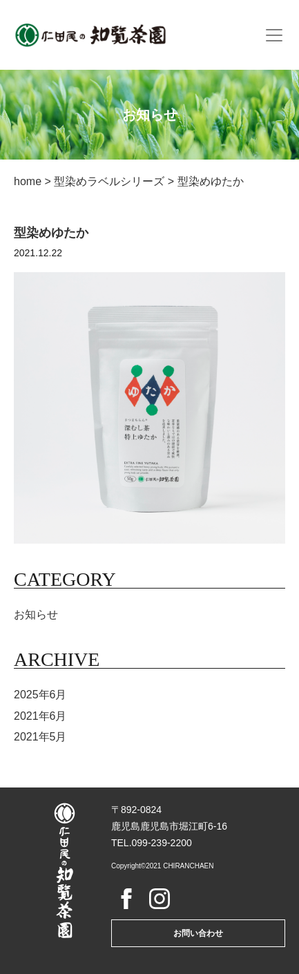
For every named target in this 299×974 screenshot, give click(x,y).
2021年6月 (40, 716)
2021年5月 (40, 737)
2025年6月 (40, 694)
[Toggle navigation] (274, 35)
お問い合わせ (198, 933)
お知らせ (36, 614)
